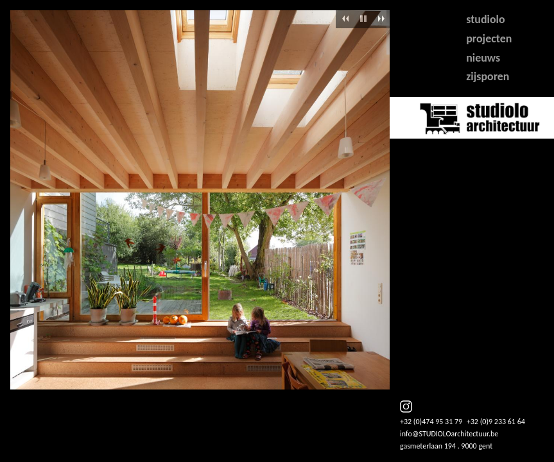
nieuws (483, 58)
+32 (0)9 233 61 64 (496, 421)
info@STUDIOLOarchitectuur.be (449, 433)
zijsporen (487, 76)
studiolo (485, 19)
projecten (489, 38)
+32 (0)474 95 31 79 (431, 421)
